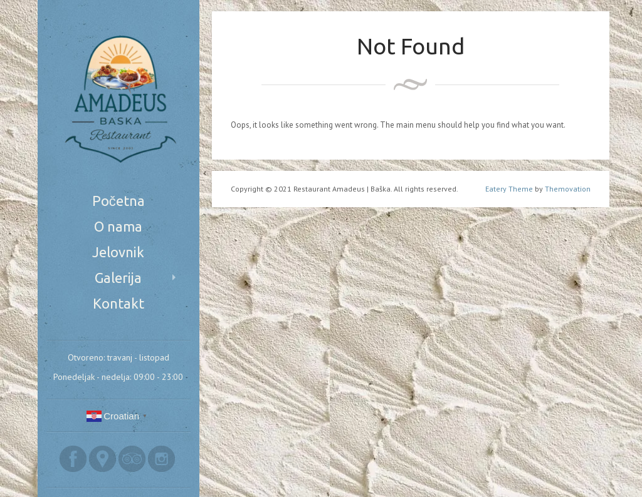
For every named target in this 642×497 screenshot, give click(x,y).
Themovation (568, 188)
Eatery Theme (509, 188)
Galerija (118, 277)
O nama (118, 226)
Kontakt (118, 303)
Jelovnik (118, 252)
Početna (118, 200)
